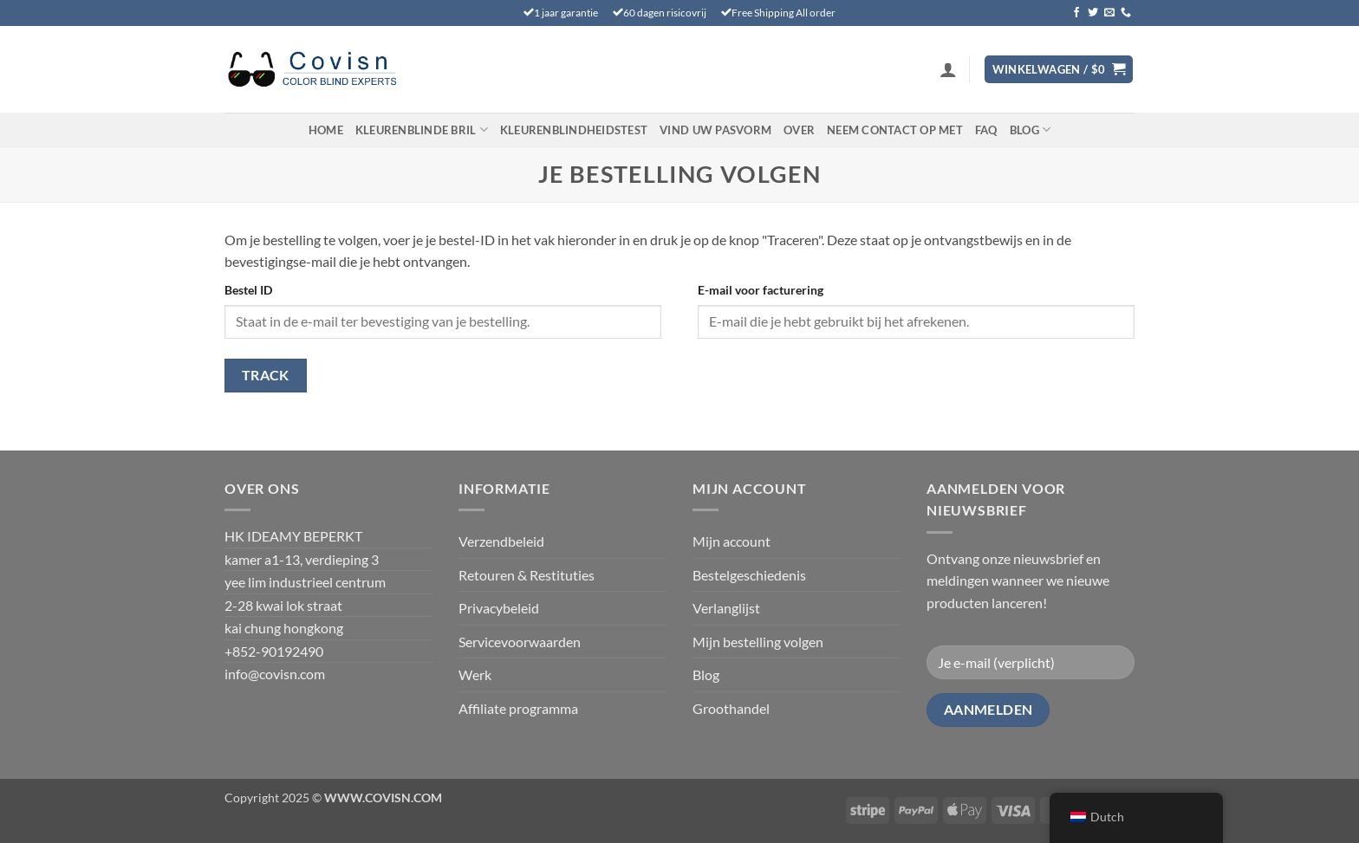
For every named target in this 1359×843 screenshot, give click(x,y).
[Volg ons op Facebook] (1076, 13)
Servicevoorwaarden (519, 641)
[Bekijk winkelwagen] (1059, 69)
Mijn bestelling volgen (758, 641)
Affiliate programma (518, 708)
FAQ (986, 130)
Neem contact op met (895, 130)
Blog (1030, 129)
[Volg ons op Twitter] (1093, 13)
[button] (948, 69)
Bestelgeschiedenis (749, 575)
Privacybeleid (498, 608)
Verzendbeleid (501, 541)
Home (326, 130)
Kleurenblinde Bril (421, 129)
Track (265, 375)
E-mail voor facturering (760, 289)
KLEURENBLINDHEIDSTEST (573, 130)
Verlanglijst (726, 608)
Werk (474, 674)
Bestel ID (248, 289)
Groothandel (731, 708)
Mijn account (732, 541)
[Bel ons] (1126, 13)
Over (799, 130)
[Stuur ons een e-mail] (1109, 13)
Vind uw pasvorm (715, 130)
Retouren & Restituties (526, 575)
